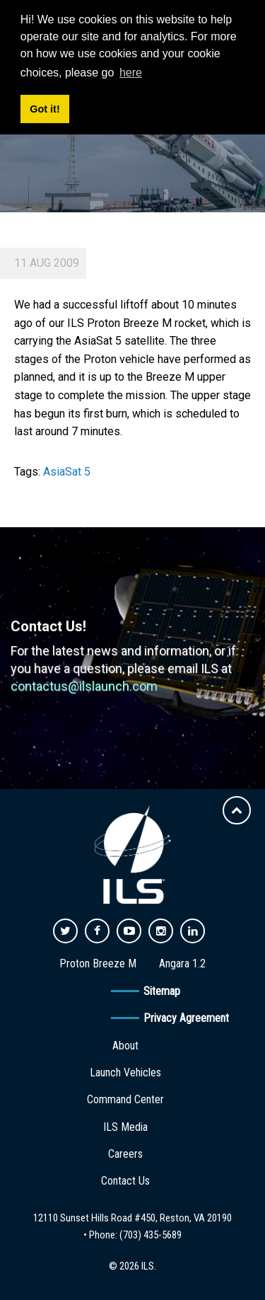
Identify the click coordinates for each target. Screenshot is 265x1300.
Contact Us (125, 1180)
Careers (125, 1154)
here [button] (130, 73)
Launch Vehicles (125, 1072)
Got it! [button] (44, 109)
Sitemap (161, 991)
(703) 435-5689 (150, 1235)
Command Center (125, 1099)
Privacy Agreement (186, 1018)
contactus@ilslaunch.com (84, 686)
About (125, 1045)
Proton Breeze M (97, 963)
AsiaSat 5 (66, 471)
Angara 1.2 (182, 963)
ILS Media (125, 1127)
